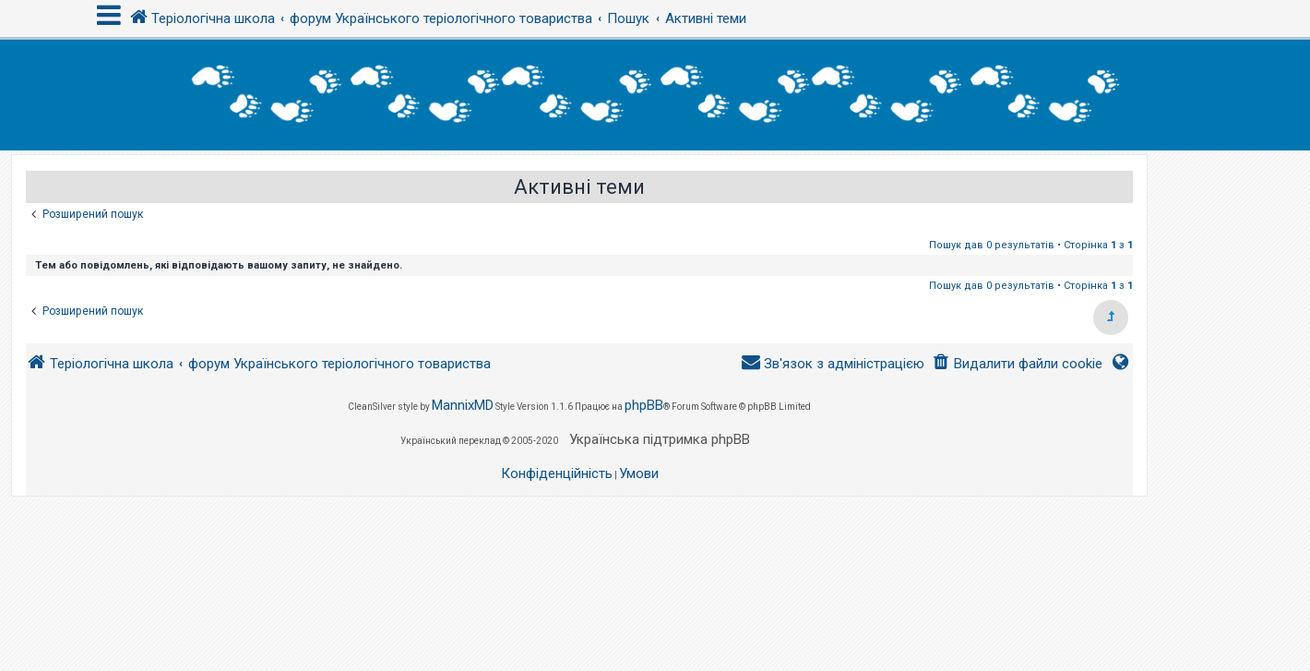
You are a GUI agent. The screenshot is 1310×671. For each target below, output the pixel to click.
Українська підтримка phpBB (659, 439)
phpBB (644, 405)
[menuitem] (1017, 364)
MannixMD (463, 405)
